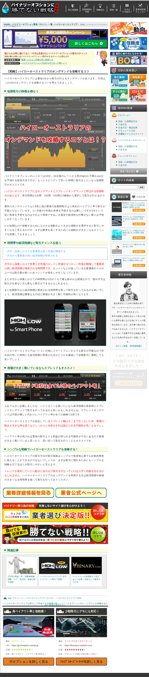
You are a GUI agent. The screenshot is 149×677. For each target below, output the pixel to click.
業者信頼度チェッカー (141, 10)
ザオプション (121, 115)
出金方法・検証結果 (127, 127)
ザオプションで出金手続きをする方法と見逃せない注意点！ (134, 239)
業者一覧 (114, 10)
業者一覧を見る (127, 171)
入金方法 (122, 124)
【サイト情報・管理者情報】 (128, 428)
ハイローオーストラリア (35, 598)
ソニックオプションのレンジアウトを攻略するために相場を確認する (76, 604)
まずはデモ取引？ (127, 10)
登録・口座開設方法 (127, 121)
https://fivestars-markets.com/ (78, 645)
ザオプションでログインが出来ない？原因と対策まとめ (134, 342)
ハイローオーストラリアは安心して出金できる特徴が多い (31, 603)
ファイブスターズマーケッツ (128, 140)
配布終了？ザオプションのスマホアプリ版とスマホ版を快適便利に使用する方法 (134, 205)
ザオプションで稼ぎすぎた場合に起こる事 (134, 307)
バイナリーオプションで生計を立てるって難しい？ (44, 63)
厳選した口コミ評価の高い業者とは (37, 59)
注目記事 (140, 197)
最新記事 (122, 196)
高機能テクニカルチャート (131, 134)
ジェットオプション (124, 156)
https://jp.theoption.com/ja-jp (25, 645)
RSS (79, 598)
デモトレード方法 (126, 130)
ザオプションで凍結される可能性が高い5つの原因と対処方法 (134, 274)
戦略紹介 (100, 10)
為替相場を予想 (87, 10)
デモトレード (18, 598)
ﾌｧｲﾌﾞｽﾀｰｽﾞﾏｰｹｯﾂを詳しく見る (81, 661)
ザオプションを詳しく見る (28, 661)
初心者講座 (73, 10)
